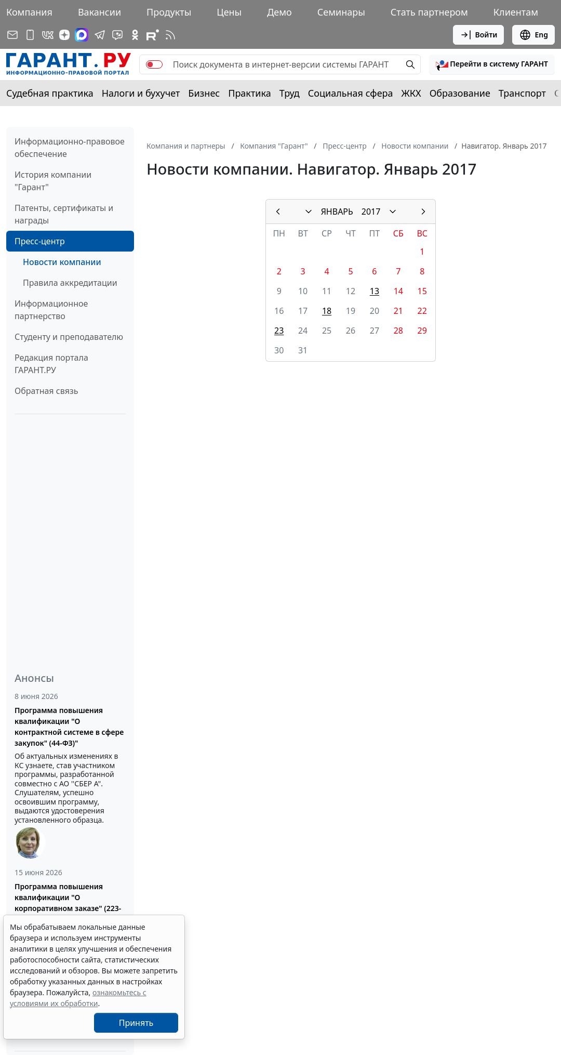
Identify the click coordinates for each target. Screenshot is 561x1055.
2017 (371, 211)
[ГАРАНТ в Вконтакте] (48, 35)
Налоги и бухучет (141, 93)
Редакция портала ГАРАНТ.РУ (51, 364)
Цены (229, 12)
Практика (249, 93)
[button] (492, 64)
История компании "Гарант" (53, 181)
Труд (289, 93)
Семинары (341, 12)
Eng (533, 35)
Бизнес (204, 93)
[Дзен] (64, 35)
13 (374, 291)
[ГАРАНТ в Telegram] (100, 35)
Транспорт (522, 93)
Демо (279, 12)
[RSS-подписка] (170, 35)
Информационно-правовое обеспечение (70, 148)
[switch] (154, 64)
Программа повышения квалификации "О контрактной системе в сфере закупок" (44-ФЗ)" (69, 726)
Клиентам (515, 12)
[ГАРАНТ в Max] (81, 35)
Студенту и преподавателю (69, 336)
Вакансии (99, 12)
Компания (29, 12)
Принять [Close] (136, 1022)
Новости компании (62, 262)
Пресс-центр (40, 241)
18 (326, 310)
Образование (460, 93)
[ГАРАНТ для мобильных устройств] (30, 35)
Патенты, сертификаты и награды (64, 214)
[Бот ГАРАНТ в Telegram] (117, 35)
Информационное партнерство (51, 310)
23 (279, 330)
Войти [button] (479, 35)
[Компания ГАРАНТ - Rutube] (152, 35)
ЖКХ (411, 93)
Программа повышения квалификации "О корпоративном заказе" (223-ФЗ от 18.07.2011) (68, 902)
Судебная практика (50, 93)
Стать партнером (429, 12)
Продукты (168, 12)
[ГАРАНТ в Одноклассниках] (135, 35)
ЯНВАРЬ (337, 211)
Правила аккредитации (70, 282)
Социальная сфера (350, 93)
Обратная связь (46, 391)
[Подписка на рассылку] (12, 35)
